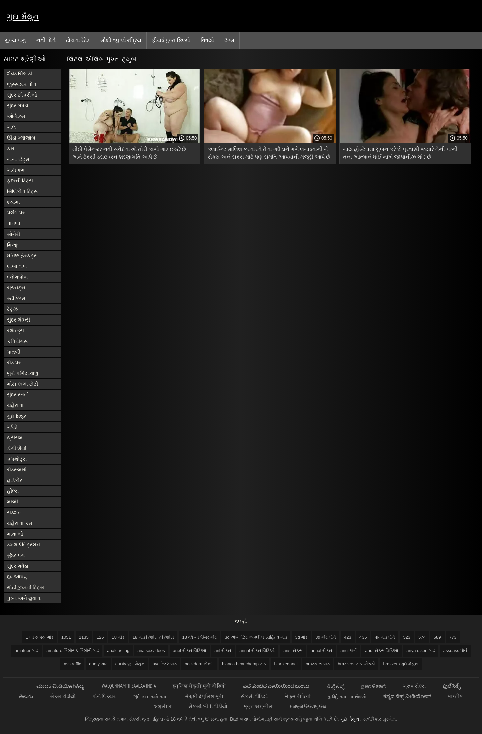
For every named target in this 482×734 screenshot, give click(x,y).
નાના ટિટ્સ (18, 159)
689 (437, 637)
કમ (10, 148)
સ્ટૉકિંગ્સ (16, 298)
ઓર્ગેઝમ (16, 116)
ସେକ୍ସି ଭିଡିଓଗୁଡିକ (308, 706)
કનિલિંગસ (17, 341)
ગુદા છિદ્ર (16, 416)
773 (453, 637)
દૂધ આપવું (17, 576)
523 (406, 637)
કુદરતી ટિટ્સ (20, 180)
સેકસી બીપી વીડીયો (207, 706)
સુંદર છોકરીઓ (22, 95)
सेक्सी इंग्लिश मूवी (204, 696)
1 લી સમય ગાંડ (39, 637)
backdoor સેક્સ (199, 663)
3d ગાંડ (301, 637)
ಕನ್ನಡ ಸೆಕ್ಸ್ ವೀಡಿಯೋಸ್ (407, 696)
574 (422, 637)
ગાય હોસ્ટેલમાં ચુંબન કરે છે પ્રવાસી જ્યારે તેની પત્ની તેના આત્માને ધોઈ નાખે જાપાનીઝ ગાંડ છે (400, 153)
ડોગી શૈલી (16, 448)
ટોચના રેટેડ (78, 40)
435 (363, 637)
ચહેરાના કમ (19, 523)
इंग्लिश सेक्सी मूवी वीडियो (199, 686)
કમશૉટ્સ (17, 459)
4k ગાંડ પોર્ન (385, 637)
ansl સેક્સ (292, 650)
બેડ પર (14, 362)
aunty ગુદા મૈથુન (130, 663)
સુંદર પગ (16, 555)
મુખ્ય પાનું (15, 40)
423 (347, 637)
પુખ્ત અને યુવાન (24, 598)
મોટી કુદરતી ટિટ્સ (25, 587)
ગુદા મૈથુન (23, 16)
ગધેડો (12, 427)
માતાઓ (15, 534)
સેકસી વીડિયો (254, 696)
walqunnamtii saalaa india (129, 686)
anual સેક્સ (321, 650)
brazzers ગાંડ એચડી (356, 663)
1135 (84, 637)
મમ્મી (12, 501)
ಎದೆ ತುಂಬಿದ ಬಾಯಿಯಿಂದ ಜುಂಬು (276, 686)
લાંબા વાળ (17, 266)
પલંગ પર (16, 212)
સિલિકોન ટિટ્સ (22, 191)
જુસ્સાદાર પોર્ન (21, 84)
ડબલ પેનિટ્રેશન (23, 544)
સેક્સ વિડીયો (62, 696)
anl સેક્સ (222, 650)
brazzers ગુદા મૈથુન (400, 663)
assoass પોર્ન (455, 650)
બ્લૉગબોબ (17, 277)
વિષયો (207, 40)
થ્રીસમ (15, 437)
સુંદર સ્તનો (18, 394)
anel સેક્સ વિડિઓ (190, 650)
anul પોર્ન (348, 650)
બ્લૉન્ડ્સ (15, 330)
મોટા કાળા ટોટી (22, 384)
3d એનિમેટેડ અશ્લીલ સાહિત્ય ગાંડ (256, 637)
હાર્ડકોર (14, 480)
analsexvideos (151, 650)
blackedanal (285, 663)
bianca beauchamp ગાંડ (244, 663)
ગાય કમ (16, 170)
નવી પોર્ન (45, 40)
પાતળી (13, 352)
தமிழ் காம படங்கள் (347, 696)
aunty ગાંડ (98, 663)
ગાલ (11, 127)
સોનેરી (13, 234)
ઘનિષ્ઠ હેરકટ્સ (22, 255)
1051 (66, 637)
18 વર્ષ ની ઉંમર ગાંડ (199, 637)
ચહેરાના (15, 405)
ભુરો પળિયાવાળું (22, 373)
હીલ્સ (13, 491)
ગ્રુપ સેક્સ (414, 686)
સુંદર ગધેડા (17, 105)
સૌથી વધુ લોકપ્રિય (120, 40)
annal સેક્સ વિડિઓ (257, 650)
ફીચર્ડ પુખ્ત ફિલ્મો (171, 40)
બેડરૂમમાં (17, 469)
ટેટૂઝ (12, 309)
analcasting (118, 650)
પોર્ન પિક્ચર (104, 696)
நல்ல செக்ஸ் (374, 686)
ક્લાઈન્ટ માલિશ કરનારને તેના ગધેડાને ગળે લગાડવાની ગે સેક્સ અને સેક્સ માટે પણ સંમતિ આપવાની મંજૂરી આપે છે (269, 153)
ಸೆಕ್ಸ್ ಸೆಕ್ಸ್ (335, 686)
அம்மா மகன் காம (151, 696)
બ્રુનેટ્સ (16, 287)
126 (100, 637)
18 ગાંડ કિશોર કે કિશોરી (153, 637)
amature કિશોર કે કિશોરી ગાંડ (72, 650)
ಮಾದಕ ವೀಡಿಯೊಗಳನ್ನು (60, 686)
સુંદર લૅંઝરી (18, 320)
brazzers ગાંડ (318, 663)
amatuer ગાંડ (26, 650)
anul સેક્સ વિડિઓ (381, 650)
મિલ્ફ (12, 245)
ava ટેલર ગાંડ (165, 663)
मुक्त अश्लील (258, 706)
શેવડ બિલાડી (19, 73)
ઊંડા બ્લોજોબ (21, 138)
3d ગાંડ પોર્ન (325, 637)
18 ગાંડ (118, 637)
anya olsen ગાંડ (420, 650)
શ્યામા (13, 202)
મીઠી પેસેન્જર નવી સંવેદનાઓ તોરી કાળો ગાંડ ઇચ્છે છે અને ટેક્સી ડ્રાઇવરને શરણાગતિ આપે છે (129, 153)
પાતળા (13, 223)
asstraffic (72, 663)
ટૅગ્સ (229, 40)
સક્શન (14, 512)
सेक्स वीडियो (298, 696)
